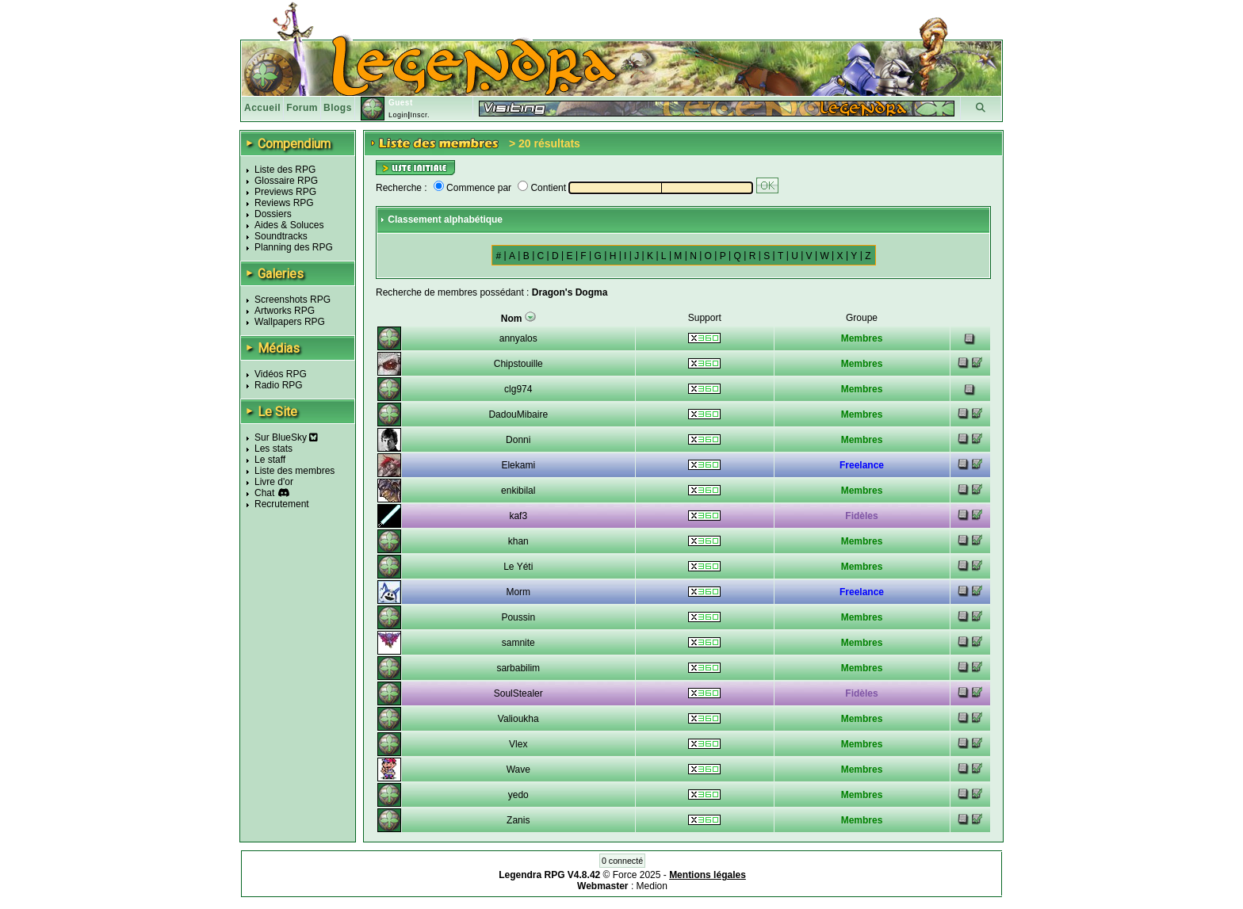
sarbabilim (518, 668)
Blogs (337, 107)
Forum (302, 107)
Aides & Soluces (288, 225)
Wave (518, 769)
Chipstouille (518, 363)
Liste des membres (294, 470)
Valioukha (518, 718)
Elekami (518, 465)
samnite (518, 642)
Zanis (518, 820)
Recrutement (281, 504)
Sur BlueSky (286, 437)
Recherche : (401, 187)
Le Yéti (518, 566)
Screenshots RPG (292, 299)
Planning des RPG (293, 247)
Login (398, 115)
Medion (652, 886)
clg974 (518, 389)
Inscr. (420, 115)
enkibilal (518, 490)
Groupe (862, 317)
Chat (264, 492)
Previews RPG (285, 191)
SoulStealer (518, 693)
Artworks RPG (284, 310)
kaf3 (518, 515)
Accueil (262, 107)
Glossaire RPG (286, 180)
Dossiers (273, 214)
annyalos (518, 338)
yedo (518, 794)
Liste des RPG (285, 169)
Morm (518, 592)
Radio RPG (278, 385)
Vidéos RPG (280, 374)
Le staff (269, 459)
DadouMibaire (518, 414)
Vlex (518, 744)
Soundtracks (281, 236)
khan (518, 541)
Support (704, 317)
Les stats (273, 448)
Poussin (518, 617)
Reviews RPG (284, 202)
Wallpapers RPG (289, 321)
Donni (518, 439)
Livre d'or (273, 481)
